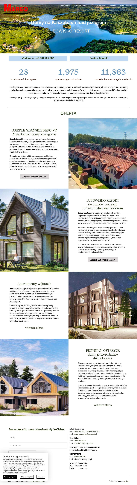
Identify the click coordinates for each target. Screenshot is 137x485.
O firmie (112, 5)
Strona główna (64, 5)
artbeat (127, 481)
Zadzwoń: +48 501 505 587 (38, 58)
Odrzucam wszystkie (26, 477)
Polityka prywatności (37, 481)
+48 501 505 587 (80, 431)
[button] (2, 26)
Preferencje (41, 477)
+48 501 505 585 (80, 440)
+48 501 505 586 (93, 431)
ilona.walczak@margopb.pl (84, 443)
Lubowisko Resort (98, 5)
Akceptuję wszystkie (10, 477)
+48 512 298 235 (79, 456)
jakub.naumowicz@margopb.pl (85, 434)
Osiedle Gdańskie (80, 5)
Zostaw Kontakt (126, 5)
